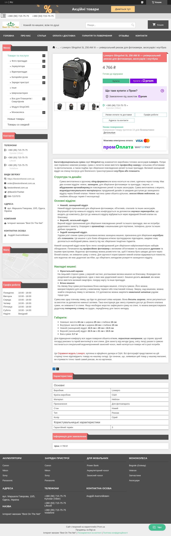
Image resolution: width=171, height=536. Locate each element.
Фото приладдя (19, 61)
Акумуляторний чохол (98, 470)
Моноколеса (18, 112)
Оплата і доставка (64, 35)
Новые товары (16, 118)
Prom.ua (101, 527)
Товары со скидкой (18, 124)
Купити (116, 81)
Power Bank (93, 465)
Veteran (133, 470)
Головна (8, 35)
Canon (6, 465)
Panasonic (8, 480)
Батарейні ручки (20, 77)
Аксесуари (134, 480)
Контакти (141, 35)
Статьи (41, 35)
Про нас (26, 35)
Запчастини (135, 475)
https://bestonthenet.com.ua (21, 179)
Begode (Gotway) (137, 465)
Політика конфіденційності (115, 533)
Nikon (5, 470)
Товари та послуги (18, 55)
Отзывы (124, 35)
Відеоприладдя (19, 71)
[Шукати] (133, 25)
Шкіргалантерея (20, 93)
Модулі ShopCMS (20, 107)
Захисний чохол (95, 475)
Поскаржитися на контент (89, 533)
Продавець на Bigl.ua (85, 530)
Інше (14, 87)
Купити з (143, 80)
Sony (5, 475)
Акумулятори (18, 66)
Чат (157, 527)
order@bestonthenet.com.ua (21, 183)
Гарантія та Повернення (97, 35)
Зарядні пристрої (20, 82)
